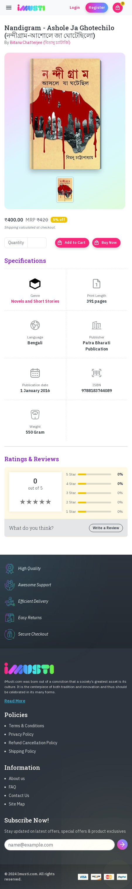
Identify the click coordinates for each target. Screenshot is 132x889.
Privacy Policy (21, 737)
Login (75, 7)
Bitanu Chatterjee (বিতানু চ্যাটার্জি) (40, 42)
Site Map (17, 807)
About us (17, 781)
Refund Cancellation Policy (33, 745)
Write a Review (106, 528)
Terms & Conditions (26, 728)
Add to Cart (71, 242)
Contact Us (19, 798)
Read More (14, 703)
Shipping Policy (22, 754)
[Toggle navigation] (8, 7)
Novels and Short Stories (35, 301)
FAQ (12, 790)
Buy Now (105, 242)
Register (97, 7)
